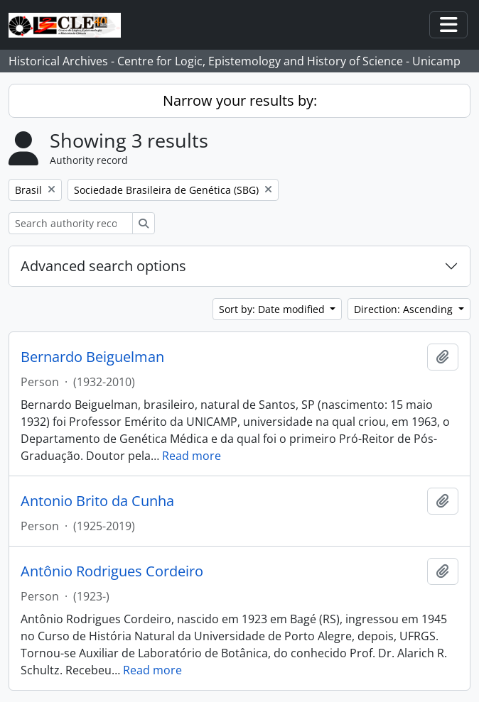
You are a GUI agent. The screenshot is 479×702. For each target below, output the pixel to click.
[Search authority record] (71, 223)
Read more (191, 456)
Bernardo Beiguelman (92, 357)
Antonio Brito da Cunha (97, 501)
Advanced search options (103, 265)
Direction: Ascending (405, 309)
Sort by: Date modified (273, 309)
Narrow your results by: (240, 100)
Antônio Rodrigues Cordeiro (112, 571)
